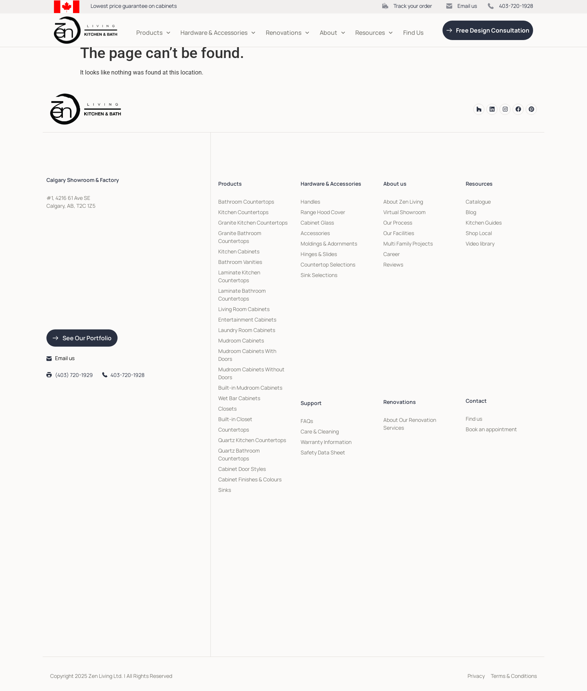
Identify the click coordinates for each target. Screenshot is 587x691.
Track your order (412, 5)
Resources (374, 33)
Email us (467, 5)
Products (153, 33)
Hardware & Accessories (217, 33)
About (332, 33)
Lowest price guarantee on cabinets (134, 5)
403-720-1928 (516, 5)
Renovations (287, 33)
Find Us (413, 32)
